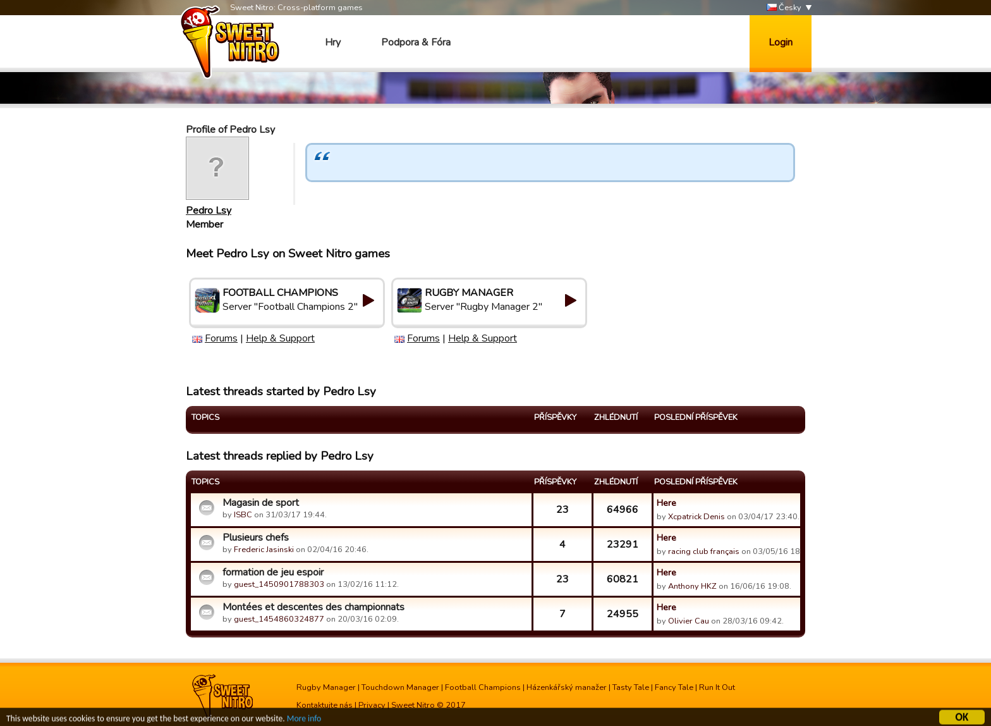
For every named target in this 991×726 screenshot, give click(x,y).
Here (666, 502)
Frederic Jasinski (264, 549)
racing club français (703, 551)
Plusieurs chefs (255, 537)
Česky (784, 8)
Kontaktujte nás (324, 705)
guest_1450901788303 (279, 584)
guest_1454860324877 (279, 619)
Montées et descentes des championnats (313, 607)
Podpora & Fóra (416, 42)
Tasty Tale (630, 687)
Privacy (372, 705)
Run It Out (717, 687)
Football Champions (483, 687)
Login (781, 42)
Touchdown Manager (400, 687)
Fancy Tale (674, 687)
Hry (333, 42)
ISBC (243, 514)
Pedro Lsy (208, 211)
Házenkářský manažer (566, 687)
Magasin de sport (260, 502)
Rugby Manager (326, 687)
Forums (221, 338)
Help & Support (280, 338)
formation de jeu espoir (273, 572)
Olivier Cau (688, 621)
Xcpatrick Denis (696, 516)
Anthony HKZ (692, 586)
